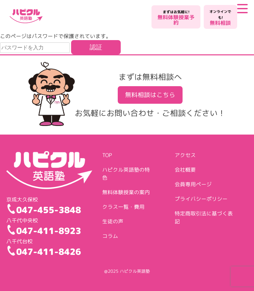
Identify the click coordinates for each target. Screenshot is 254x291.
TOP (107, 155)
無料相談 (220, 18)
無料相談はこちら (150, 94)
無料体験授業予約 (175, 17)
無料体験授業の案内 (126, 192)
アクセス (185, 155)
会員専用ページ (193, 184)
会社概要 (185, 169)
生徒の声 (112, 221)
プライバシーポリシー (201, 199)
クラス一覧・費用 (123, 206)
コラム (110, 236)
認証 (96, 47)
